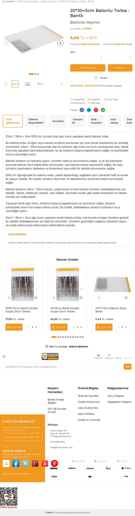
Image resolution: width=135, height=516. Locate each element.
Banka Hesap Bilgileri (56, 401)
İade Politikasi (86, 413)
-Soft (48, 512)
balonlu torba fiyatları (35, 242)
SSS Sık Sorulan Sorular (57, 410)
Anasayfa (9, 1)
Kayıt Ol (34, 437)
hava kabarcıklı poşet (91, 242)
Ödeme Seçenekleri (36, 121)
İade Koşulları (96, 121)
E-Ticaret (57, 512)
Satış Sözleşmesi (88, 407)
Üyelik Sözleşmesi (89, 401)
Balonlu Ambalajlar (28, 1)
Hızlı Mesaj (114, 121)
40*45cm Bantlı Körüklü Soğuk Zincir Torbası (64, 310)
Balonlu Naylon (85, 22)
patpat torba (109, 242)
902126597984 (57, 442)
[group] (34, 39)
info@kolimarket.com (61, 447)
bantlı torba (73, 242)
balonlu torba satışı (56, 242)
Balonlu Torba (48, 1)
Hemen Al (120, 67)
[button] (31, 74)
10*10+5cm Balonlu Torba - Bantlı (111, 310)
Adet (72, 52)
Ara (128, 366)
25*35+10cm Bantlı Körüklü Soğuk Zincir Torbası (21, 310)
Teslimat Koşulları (88, 395)
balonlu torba (15, 242)
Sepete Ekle (88, 67)
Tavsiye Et (94, 99)
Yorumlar (58, 121)
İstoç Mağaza (116, 395)
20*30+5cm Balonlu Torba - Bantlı (76, 1)
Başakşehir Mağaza (119, 401)
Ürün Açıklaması (13, 121)
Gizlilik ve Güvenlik (89, 419)
